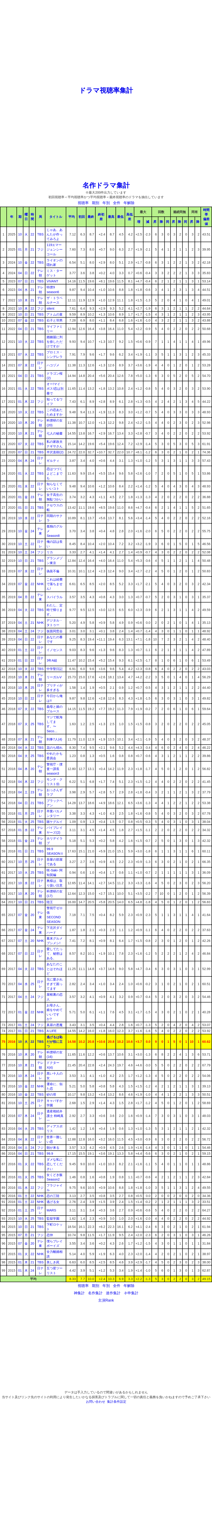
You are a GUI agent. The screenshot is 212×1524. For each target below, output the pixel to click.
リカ (50, 552)
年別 (106, 203)
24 (32, 460)
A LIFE (51, 1031)
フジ (40, 249)
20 (32, 422)
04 (20, 273)
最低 (120, 217)
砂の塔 (51, 1094)
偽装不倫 (53, 571)
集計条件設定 (116, 1401)
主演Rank (106, 1300)
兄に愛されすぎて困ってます (55, 984)
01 (20, 249)
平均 (71, 217)
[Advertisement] (106, 43)
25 (32, 687)
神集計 (79, 1293)
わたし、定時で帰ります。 (55, 609)
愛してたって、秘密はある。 (55, 953)
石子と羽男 (55, 320)
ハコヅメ (53, 365)
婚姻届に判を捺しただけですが (55, 341)
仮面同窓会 (55, 631)
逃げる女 (53, 1202)
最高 (111, 217)
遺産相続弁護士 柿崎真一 (55, 1115)
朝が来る (53, 1147)
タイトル (55, 217)
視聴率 (83, 203)
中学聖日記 (55, 669)
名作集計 (95, 1293)
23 (32, 497)
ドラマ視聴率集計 (106, 90)
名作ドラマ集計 (106, 185)
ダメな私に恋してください (55, 1164)
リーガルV (54, 677)
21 (32, 249)
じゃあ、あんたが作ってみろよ (55, 234)
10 (20, 234)
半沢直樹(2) (55, 452)
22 (32, 234)
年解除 (129, 203)
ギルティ (53, 460)
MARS (51, 1210)
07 (20, 281)
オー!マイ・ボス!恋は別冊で (55, 388)
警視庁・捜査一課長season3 (55, 768)
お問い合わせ (95, 1401)
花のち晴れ (55, 747)
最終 (91, 217)
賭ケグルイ (55, 822)
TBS (40, 234)
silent (50, 308)
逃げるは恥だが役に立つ (55, 1041)
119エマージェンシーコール (55, 249)
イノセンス (55, 650)
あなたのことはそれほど (55, 968)
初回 (81, 217)
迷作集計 (113, 1293)
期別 (95, 203)
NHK (40, 584)
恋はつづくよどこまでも (55, 473)
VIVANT (52, 281)
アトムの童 (55, 314)
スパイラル (55, 597)
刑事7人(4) (54, 739)
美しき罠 (53, 1262)
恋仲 (50, 1235)
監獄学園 (53, 1218)
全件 (116, 203)
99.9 (50, 1153)
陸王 (50, 902)
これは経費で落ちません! (55, 584)
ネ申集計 (131, 1293)
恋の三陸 (53, 1196)
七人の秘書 (55, 433)
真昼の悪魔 (55, 1025)
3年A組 (52, 660)
